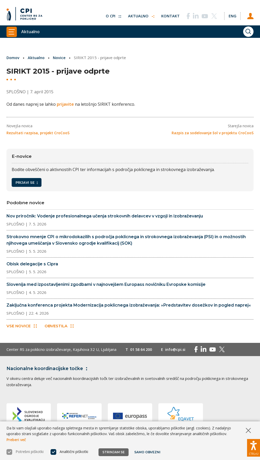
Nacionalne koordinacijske (48, 369)
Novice (60, 57)
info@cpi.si (177, 349)
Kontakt (169, 14)
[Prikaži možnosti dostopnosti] (253, 447)
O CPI (112, 14)
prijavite (65, 104)
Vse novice (21, 326)
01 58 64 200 (142, 349)
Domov (13, 57)
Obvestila (59, 326)
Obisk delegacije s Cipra (32, 263)
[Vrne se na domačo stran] (26, 14)
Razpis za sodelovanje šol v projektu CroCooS (213, 132)
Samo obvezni (148, 452)
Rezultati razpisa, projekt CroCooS (37, 132)
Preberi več (16, 439)
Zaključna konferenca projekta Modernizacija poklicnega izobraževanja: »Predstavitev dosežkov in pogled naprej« (128, 305)
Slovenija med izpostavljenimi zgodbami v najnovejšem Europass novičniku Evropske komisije (106, 284)
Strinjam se (113, 452)
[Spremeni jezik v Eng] (232, 14)
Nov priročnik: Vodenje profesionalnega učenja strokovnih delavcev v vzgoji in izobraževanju (104, 216)
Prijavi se (27, 182)
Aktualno (140, 14)
